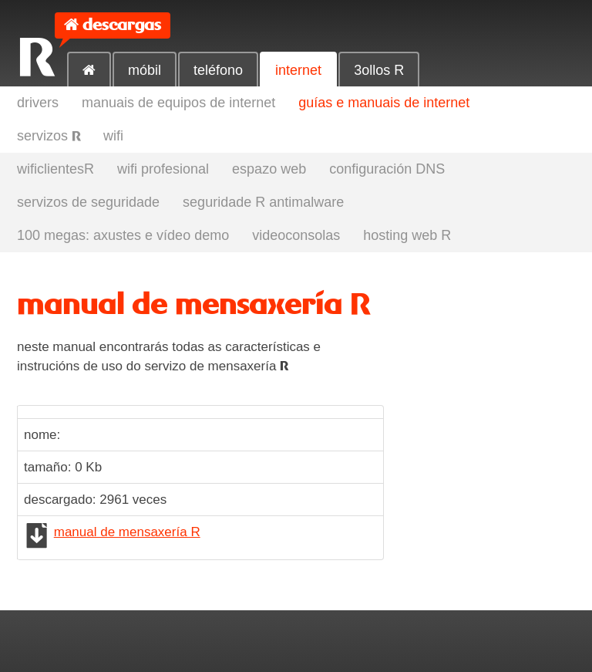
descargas (121, 25)
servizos (48, 136)
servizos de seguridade (88, 202)
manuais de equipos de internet (178, 102)
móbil (144, 70)
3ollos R (379, 70)
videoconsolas (296, 235)
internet (298, 70)
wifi (113, 136)
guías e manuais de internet (383, 102)
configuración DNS (387, 169)
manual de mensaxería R (127, 532)
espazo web (269, 169)
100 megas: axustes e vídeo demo (123, 235)
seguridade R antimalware (263, 202)
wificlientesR (55, 169)
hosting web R (407, 235)
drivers (38, 102)
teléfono (218, 70)
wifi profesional (163, 169)
